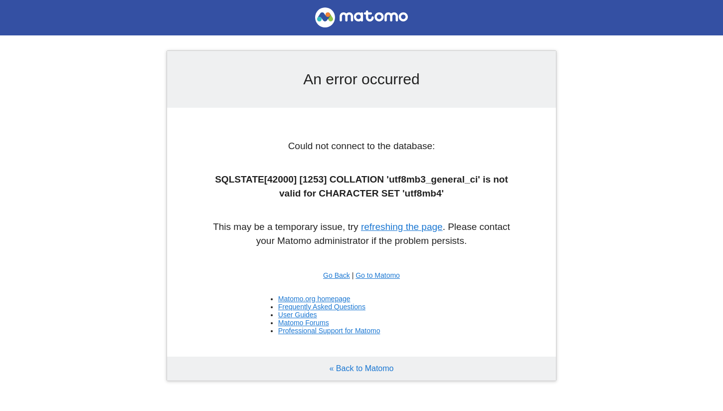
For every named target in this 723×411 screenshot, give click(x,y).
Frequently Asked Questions (321, 307)
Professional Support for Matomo (329, 331)
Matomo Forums (303, 323)
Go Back (336, 275)
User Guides (297, 315)
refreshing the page (402, 226)
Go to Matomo (378, 275)
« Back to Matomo (362, 368)
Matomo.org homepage (314, 299)
